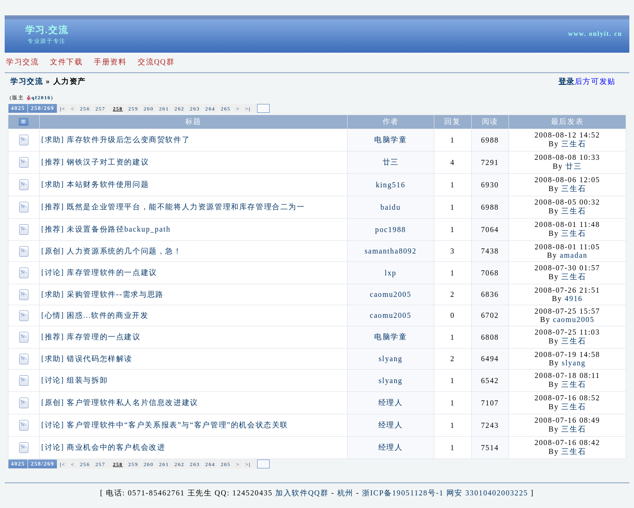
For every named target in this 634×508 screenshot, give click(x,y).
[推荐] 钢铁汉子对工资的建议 (95, 162)
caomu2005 (390, 294)
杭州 (345, 493)
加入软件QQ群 (301, 493)
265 (225, 108)
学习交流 (26, 81)
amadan (573, 255)
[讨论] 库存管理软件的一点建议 (99, 272)
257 (100, 108)
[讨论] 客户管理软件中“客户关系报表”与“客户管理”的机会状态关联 (165, 425)
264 (210, 108)
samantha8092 (390, 251)
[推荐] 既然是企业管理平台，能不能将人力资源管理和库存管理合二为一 (173, 207)
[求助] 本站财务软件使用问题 (95, 184)
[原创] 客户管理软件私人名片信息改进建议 (120, 402)
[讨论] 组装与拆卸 (75, 380)
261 (164, 108)
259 (133, 108)
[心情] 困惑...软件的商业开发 (95, 315)
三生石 (573, 144)
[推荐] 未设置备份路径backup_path (106, 229)
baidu (390, 207)
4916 (574, 298)
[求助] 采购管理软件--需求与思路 (103, 294)
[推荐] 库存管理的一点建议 (91, 337)
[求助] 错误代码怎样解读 (87, 359)
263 (195, 108)
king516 (390, 185)
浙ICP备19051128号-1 (403, 493)
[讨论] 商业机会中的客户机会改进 (104, 447)
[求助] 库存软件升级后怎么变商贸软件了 (116, 140)
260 (148, 108)
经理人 (390, 402)
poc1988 (390, 229)
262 (179, 108)
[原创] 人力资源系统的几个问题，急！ (112, 251)
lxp (391, 273)
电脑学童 (390, 140)
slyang (391, 359)
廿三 (391, 162)
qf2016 (41, 97)
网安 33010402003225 (487, 493)
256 (85, 108)
